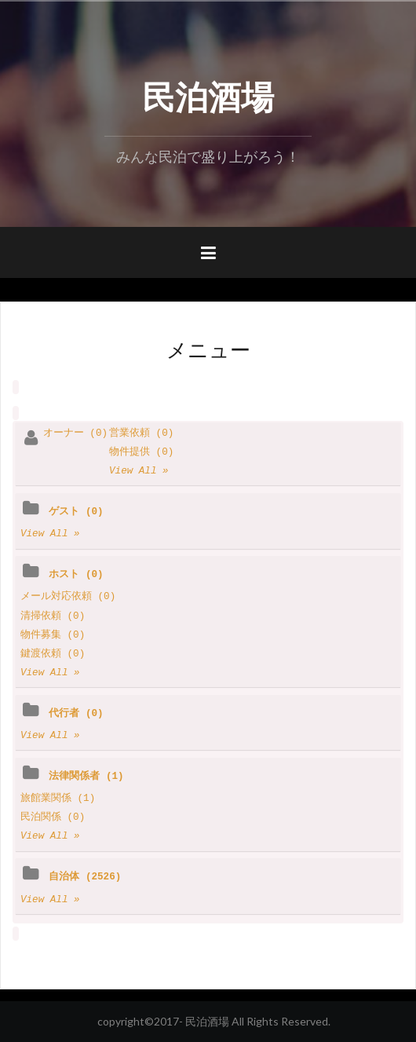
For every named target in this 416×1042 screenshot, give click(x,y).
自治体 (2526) (85, 877)
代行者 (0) (76, 713)
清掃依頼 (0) (52, 616)
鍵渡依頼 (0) (52, 654)
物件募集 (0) (52, 635)
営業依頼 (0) (141, 433)
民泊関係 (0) (52, 817)
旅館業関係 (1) (57, 798)
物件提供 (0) (141, 452)
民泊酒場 (208, 94)
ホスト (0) (76, 574)
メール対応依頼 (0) (67, 596)
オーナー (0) (75, 433)
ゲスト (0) (76, 511)
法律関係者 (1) (86, 776)
